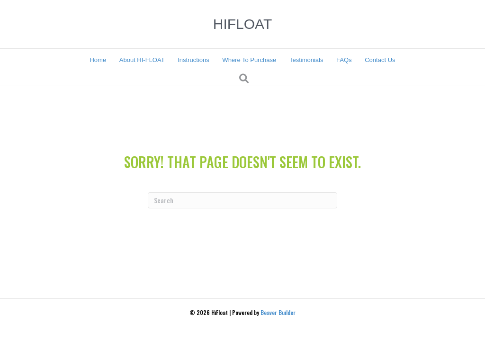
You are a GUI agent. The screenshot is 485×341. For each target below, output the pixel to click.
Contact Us (380, 59)
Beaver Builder (278, 312)
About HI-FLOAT (142, 59)
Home (98, 59)
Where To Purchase (249, 59)
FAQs (344, 59)
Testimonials (306, 59)
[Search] (244, 79)
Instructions (193, 59)
